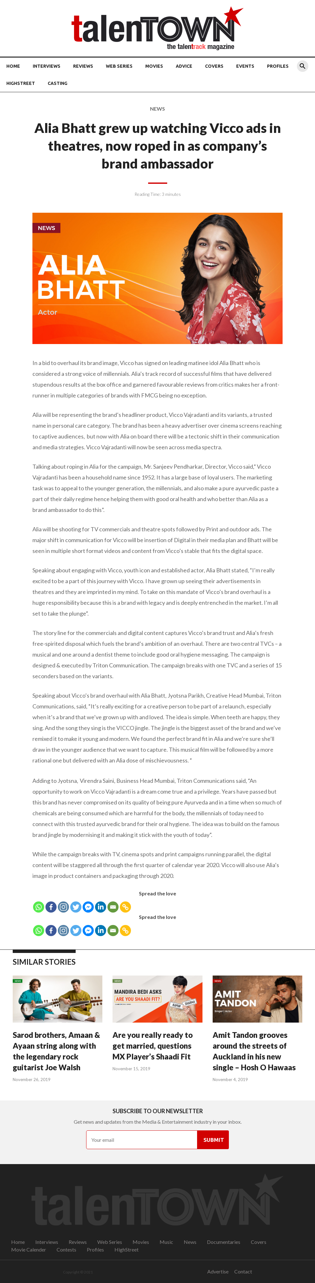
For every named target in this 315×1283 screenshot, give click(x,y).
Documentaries (223, 1242)
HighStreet (20, 83)
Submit (213, 1140)
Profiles (278, 66)
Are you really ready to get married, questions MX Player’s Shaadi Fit (153, 1045)
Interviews (46, 66)
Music (166, 1242)
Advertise (218, 1271)
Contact (243, 1271)
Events (245, 66)
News (190, 1242)
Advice (184, 66)
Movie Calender (28, 1249)
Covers (214, 66)
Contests (66, 1249)
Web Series (119, 66)
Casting (57, 83)
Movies (154, 66)
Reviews (83, 66)
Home (13, 66)
